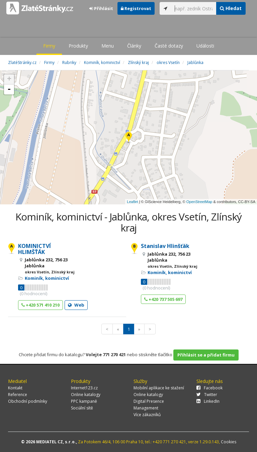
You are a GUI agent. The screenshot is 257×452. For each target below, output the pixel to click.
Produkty (78, 46)
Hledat (231, 8)
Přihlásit (101, 8)
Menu (107, 46)
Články (134, 46)
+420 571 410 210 (40, 305)
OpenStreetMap (199, 202)
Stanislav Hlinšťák (165, 246)
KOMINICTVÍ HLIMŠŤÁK (34, 249)
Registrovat (136, 8)
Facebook (209, 388)
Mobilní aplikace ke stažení (159, 388)
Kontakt (15, 388)
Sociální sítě (82, 408)
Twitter (206, 394)
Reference (17, 394)
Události (205, 46)
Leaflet (132, 202)
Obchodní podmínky (27, 401)
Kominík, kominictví (47, 278)
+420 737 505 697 (163, 299)
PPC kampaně (84, 401)
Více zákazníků (147, 414)
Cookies (228, 442)
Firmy (49, 46)
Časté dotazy (169, 46)
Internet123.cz (84, 388)
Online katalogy (85, 394)
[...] (194, 8)
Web (76, 305)
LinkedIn (208, 401)
